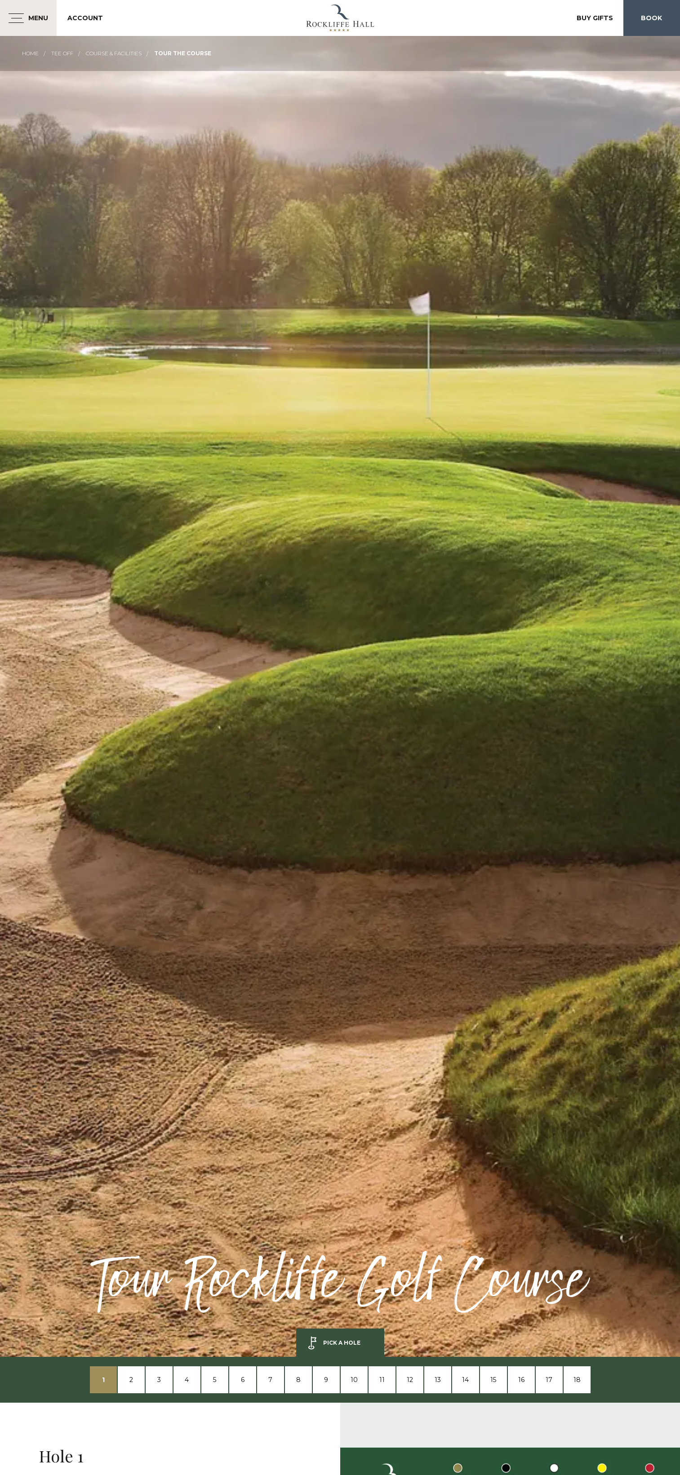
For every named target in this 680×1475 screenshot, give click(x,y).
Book (651, 18)
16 (521, 1380)
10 (354, 1380)
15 (493, 1380)
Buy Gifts (595, 18)
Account (85, 18)
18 (577, 1380)
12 (410, 1380)
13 (438, 1380)
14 (465, 1380)
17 (549, 1380)
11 (382, 1380)
